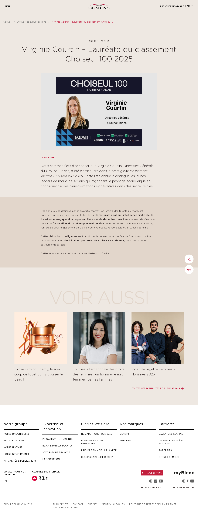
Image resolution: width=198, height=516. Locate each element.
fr (188, 6)
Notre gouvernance (17, 454)
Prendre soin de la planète (99, 450)
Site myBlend (182, 488)
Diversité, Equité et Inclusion (171, 442)
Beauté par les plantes (57, 446)
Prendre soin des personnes (92, 442)
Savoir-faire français (56, 452)
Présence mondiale (172, 6)
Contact (78, 504)
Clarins (125, 434)
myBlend (125, 440)
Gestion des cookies (66, 507)
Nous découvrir (14, 440)
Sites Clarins (150, 488)
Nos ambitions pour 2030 (96, 434)
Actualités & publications (31, 22)
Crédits (93, 504)
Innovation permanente (57, 439)
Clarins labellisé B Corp (97, 457)
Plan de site (60, 504)
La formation (51, 459)
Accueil (7, 22)
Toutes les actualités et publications (156, 388)
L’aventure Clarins (171, 434)
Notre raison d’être (17, 434)
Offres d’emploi (169, 457)
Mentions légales (113, 504)
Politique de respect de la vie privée (153, 504)
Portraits (165, 450)
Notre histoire (13, 447)
